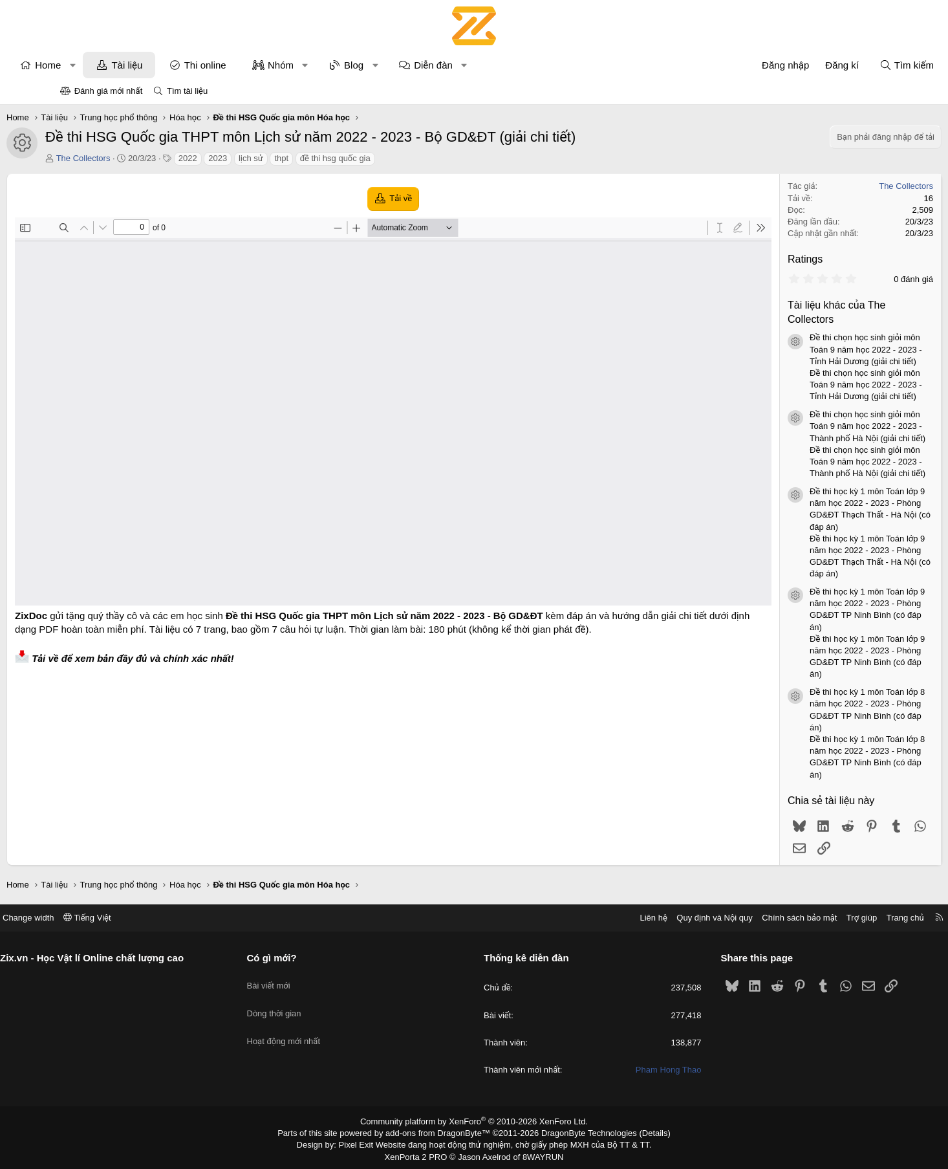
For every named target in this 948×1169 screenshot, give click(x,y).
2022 (241, 158)
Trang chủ (842, 918)
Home (101, 65)
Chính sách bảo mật (735, 918)
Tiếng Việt (151, 918)
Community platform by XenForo (474, 1121)
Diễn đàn (487, 65)
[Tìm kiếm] (853, 65)
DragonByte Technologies (580, 1132)
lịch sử (304, 158)
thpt (335, 158)
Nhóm (334, 65)
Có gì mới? (304, 957)
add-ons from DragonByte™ (441, 1132)
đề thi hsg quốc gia (389, 158)
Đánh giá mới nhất (108, 91)
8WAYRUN (538, 1153)
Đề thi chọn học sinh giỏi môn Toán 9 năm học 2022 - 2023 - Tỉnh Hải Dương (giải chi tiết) (812, 349)
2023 (271, 158)
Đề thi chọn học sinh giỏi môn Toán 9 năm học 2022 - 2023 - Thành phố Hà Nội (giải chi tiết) (814, 426)
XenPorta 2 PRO (420, 1153)
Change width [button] (92, 918)
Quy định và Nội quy (651, 918)
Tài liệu (180, 65)
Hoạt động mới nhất (315, 1027)
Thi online (259, 65)
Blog (407, 65)
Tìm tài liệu (187, 91)
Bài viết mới (300, 980)
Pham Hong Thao (637, 1070)
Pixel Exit (365, 1143)
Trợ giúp (798, 918)
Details (641, 1132)
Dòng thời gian (306, 1004)
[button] (126, 65)
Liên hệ (589, 918)
